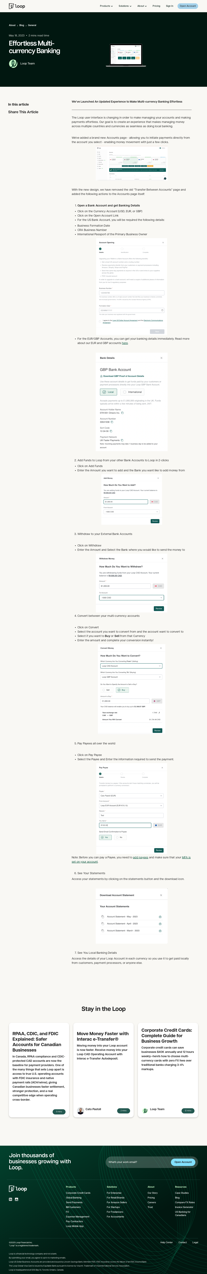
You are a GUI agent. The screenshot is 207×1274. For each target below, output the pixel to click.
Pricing (156, 6)
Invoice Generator (184, 1207)
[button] (106, 6)
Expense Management (77, 1217)
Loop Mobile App (75, 1226)
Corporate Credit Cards (78, 1193)
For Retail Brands (115, 1198)
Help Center (166, 1242)
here (125, 343)
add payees (140, 857)
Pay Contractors (74, 1221)
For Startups (113, 1207)
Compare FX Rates (185, 1202)
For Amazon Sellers (117, 1202)
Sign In (169, 6)
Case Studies (182, 1193)
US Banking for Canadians (182, 1214)
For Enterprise (114, 1193)
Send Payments (74, 1202)
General (32, 25)
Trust (150, 1207)
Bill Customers (73, 1207)
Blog (21, 25)
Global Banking (73, 1198)
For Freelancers (115, 1212)
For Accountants (115, 1217)
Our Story (153, 1193)
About (12, 25)
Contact (183, 1242)
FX (67, 1212)
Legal (195, 1242)
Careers (152, 1202)
